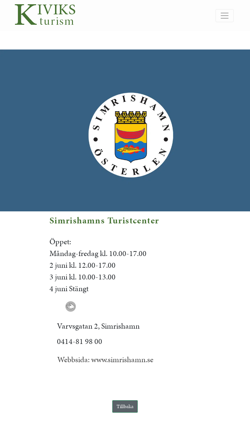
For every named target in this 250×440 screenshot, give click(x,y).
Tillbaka (125, 406)
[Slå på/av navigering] (224, 15)
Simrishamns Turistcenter (104, 220)
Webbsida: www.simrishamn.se (105, 359)
